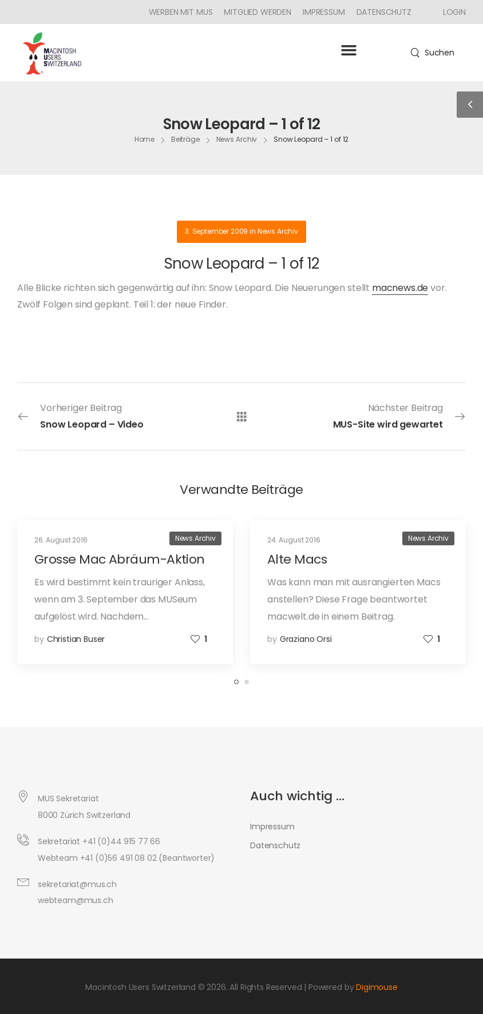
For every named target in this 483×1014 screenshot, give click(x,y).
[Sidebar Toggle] (470, 104)
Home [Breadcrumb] (144, 140)
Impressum (324, 12)
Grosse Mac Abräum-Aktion (119, 559)
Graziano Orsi (306, 639)
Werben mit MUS (181, 12)
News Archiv (278, 231)
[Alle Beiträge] (241, 415)
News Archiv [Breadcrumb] (237, 140)
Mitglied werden (257, 12)
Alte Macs (297, 559)
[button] (348, 49)
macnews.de (400, 287)
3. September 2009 (216, 231)
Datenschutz (384, 12)
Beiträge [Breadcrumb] (185, 140)
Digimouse (377, 987)
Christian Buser (76, 639)
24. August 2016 (293, 540)
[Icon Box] (450, 12)
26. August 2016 (61, 540)
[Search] (432, 52)
